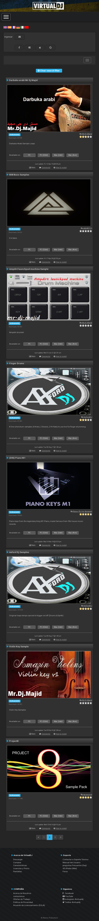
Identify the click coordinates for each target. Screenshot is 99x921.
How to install (61, 168)
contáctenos (19, 896)
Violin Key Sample (19, 646)
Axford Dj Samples (19, 552)
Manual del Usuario (71, 862)
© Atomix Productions (49, 918)
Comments (46, 168)
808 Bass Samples (19, 174)
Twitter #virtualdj (71, 902)
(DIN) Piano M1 (17, 457)
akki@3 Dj (87, 228)
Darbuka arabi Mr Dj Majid (23, 80)
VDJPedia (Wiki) (70, 868)
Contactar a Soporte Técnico (75, 859)
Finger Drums (16, 363)
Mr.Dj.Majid (87, 134)
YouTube (68, 896)
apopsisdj (87, 795)
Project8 (13, 741)
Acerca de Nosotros (22, 893)
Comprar (17, 862)
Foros (65, 871)
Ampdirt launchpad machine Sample (28, 269)
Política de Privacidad (23, 902)
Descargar (18, 859)
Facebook (68, 893)
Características (20, 865)
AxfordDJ (88, 417)
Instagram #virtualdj (73, 899)
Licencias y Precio (21, 868)
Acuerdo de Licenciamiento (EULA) (29, 905)
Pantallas (17, 871)
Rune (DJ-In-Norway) (82, 511)
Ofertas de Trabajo (21, 899)
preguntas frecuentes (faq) (75, 865)
